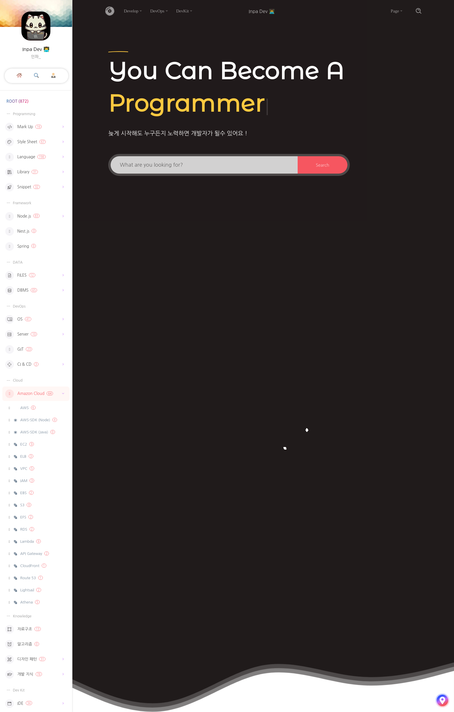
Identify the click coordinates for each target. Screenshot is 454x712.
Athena (26, 602)
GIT (18, 349)
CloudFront (29, 566)
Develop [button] (131, 10)
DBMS (34, 290)
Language (34, 157)
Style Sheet (34, 142)
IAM (23, 481)
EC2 (23, 444)
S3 (22, 505)
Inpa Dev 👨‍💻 (35, 49)
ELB (23, 456)
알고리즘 (22, 644)
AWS (27, 408)
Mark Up (34, 127)
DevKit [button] (182, 10)
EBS (23, 493)
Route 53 (28, 578)
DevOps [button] (157, 10)
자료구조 (23, 629)
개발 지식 (34, 674)
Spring (20, 246)
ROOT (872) (17, 101)
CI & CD (34, 364)
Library (34, 172)
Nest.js (20, 231)
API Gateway (31, 553)
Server (34, 334)
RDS (23, 529)
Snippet (34, 187)
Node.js (34, 216)
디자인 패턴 (34, 659)
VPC (23, 468)
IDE (34, 703)
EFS (23, 517)
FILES (34, 275)
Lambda (27, 541)
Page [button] (395, 10)
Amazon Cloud (36, 393)
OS (34, 319)
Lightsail (27, 590)
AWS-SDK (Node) (35, 420)
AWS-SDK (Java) (34, 432)
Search (322, 165)
